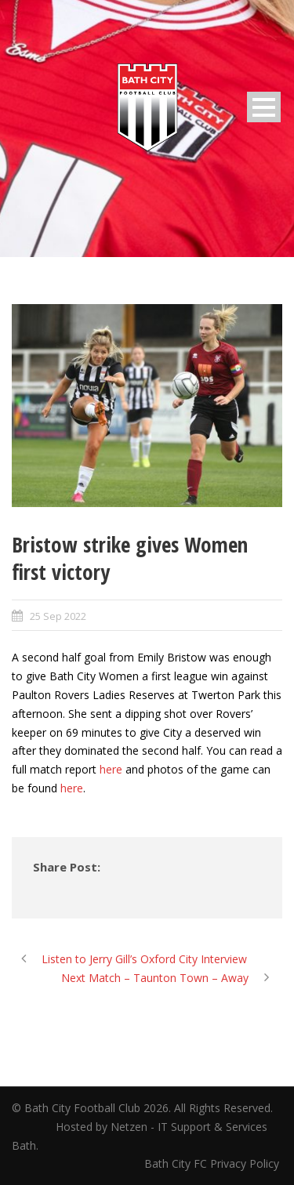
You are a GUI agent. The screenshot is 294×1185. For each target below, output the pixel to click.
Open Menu (264, 107)
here (111, 769)
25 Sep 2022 (58, 616)
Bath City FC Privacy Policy (213, 1163)
